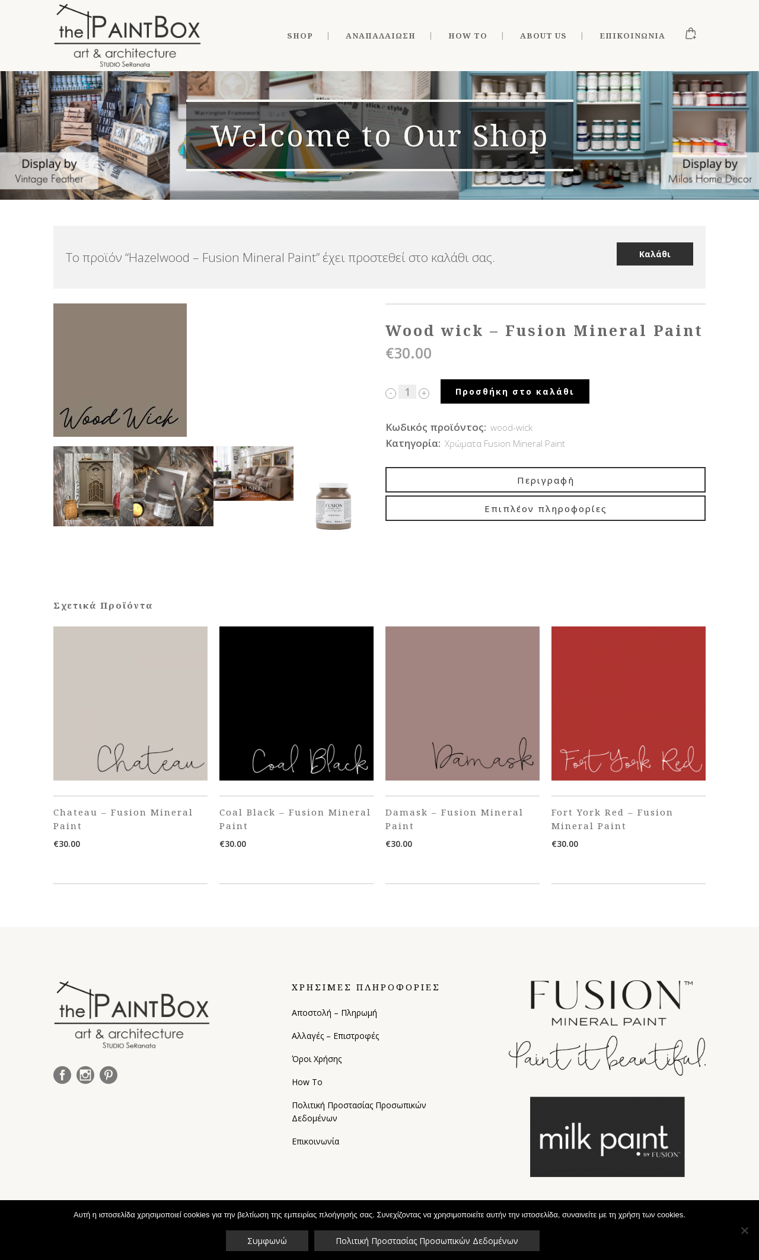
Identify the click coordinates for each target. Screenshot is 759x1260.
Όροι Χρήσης (317, 1058)
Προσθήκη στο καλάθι (515, 391)
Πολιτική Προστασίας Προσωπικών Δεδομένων (359, 1111)
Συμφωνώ (267, 1240)
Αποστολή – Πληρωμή (334, 1012)
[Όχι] (744, 1230)
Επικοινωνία (315, 1141)
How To (307, 1082)
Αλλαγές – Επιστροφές (335, 1035)
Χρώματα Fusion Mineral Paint (505, 443)
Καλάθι (655, 254)
